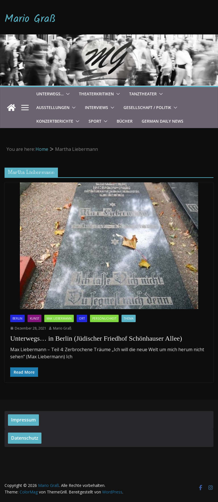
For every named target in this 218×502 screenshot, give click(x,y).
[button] (67, 94)
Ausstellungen (53, 107)
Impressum (23, 420)
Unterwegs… (50, 93)
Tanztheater (143, 93)
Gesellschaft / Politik (147, 107)
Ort (82, 318)
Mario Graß (30, 19)
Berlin (17, 318)
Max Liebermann (59, 318)
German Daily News (162, 121)
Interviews (96, 107)
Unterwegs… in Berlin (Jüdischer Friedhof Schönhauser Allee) (96, 338)
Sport (95, 121)
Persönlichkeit (104, 318)
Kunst (34, 318)
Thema (128, 318)
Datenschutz (24, 438)
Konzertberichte (54, 121)
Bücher (125, 121)
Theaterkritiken (96, 93)
